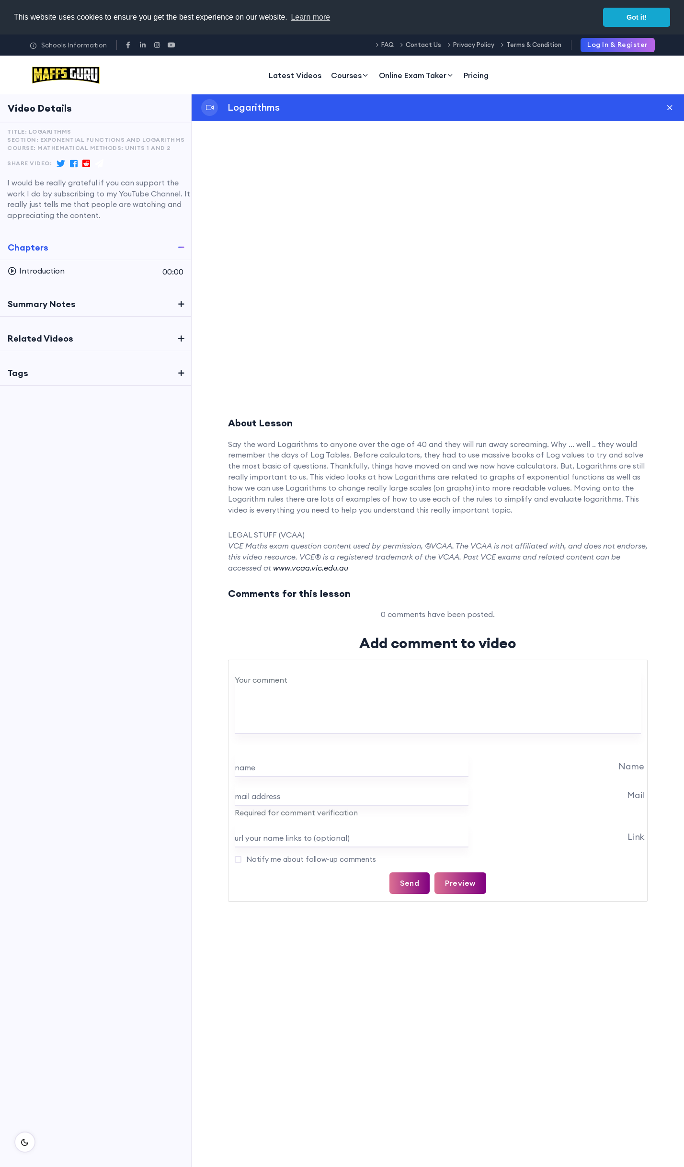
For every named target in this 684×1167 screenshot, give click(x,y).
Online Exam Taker (416, 75)
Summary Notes (42, 303)
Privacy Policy (473, 44)
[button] (95, 271)
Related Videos (40, 338)
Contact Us (423, 44)
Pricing (476, 75)
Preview (460, 883)
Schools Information (68, 45)
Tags (18, 372)
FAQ (387, 44)
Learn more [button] (310, 17)
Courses (350, 75)
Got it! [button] (637, 17)
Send (409, 883)
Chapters (28, 247)
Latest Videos (295, 75)
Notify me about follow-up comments (310, 859)
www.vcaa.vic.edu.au (310, 567)
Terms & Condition (533, 44)
